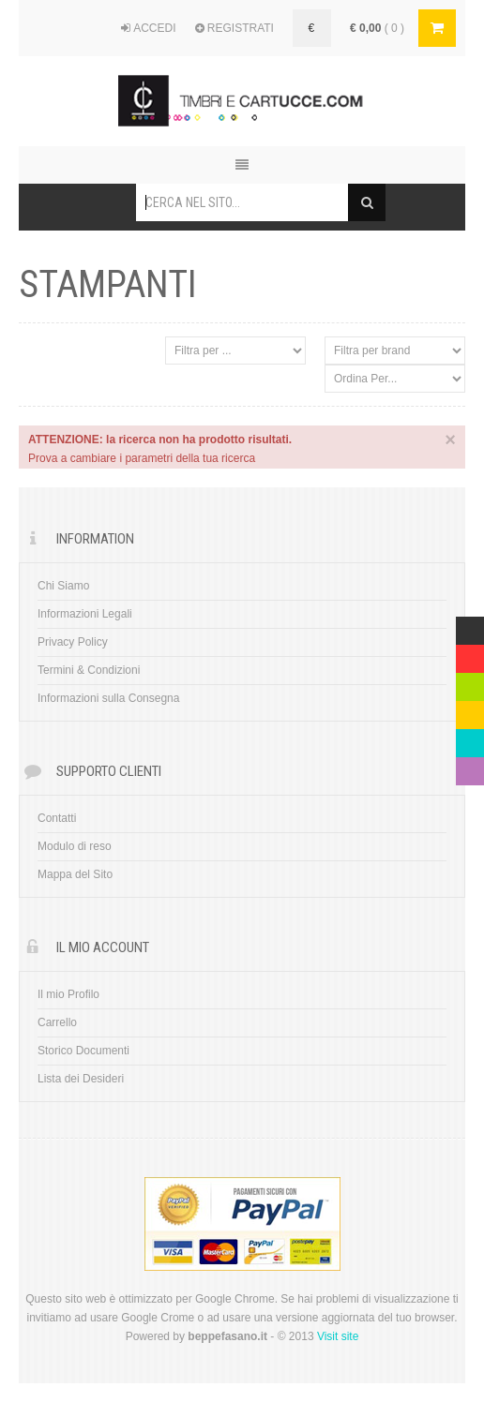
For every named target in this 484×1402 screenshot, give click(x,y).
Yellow (470, 710)
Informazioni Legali (85, 613)
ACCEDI (148, 28)
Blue (467, 738)
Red (466, 654)
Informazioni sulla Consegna (108, 698)
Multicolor (470, 626)
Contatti (57, 818)
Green (470, 682)
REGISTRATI (234, 28)
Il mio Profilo (68, 994)
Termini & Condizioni (89, 670)
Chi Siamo (63, 585)
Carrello (57, 1022)
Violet (470, 766)
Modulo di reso (75, 846)
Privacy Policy (73, 642)
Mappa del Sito (75, 874)
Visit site (337, 1336)
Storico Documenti (83, 1050)
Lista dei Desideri (81, 1078)
